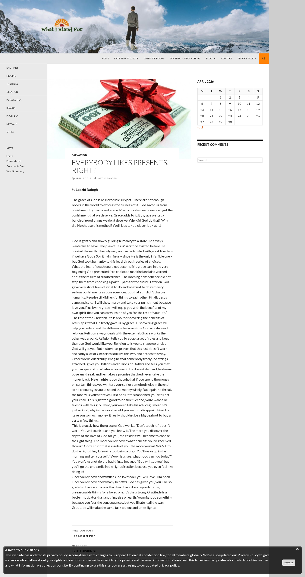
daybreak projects (126, 58)
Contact (226, 58)
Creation (12, 91)
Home (105, 58)
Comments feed (15, 166)
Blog (209, 58)
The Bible (12, 83)
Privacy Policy (247, 58)
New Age (11, 123)
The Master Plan (122, 532)
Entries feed (13, 161)
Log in (9, 155)
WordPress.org (15, 171)
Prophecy (12, 115)
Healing (11, 75)
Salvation (79, 155)
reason (11, 107)
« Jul (200, 127)
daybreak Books (154, 58)
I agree (289, 562)
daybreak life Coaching (185, 58)
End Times (12, 67)
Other (10, 131)
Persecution (14, 99)
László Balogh (107, 178)
